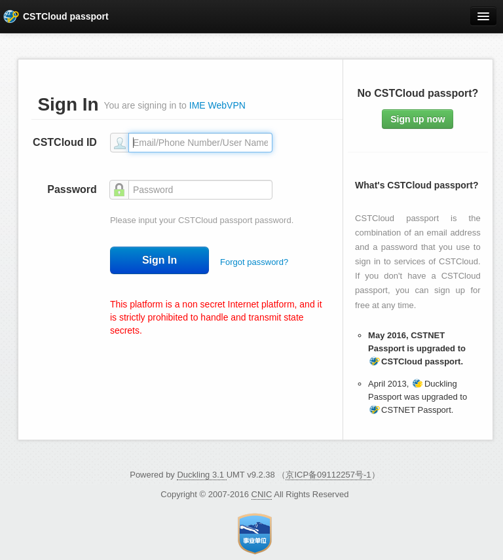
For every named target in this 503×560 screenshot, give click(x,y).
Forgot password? (254, 262)
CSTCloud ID (65, 142)
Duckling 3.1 (201, 475)
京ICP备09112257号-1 (328, 475)
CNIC (262, 494)
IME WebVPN (217, 105)
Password (72, 189)
